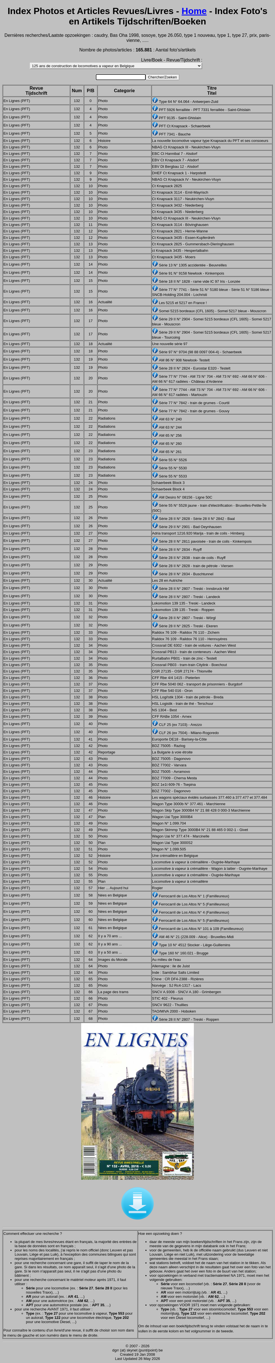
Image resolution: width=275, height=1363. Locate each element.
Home (194, 11)
